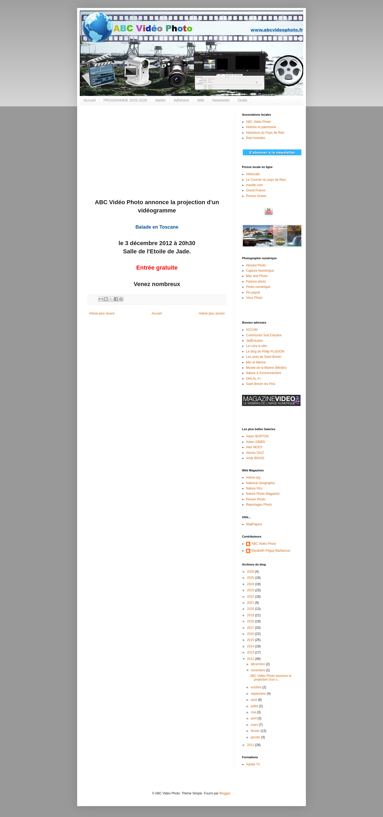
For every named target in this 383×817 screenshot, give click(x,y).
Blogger (224, 793)
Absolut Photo (256, 265)
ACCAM (251, 330)
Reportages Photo (259, 504)
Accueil (89, 100)
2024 (251, 584)
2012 (251, 659)
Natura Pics (254, 488)
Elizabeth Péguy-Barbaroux (270, 550)
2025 (251, 578)
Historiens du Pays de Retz (265, 133)
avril (254, 718)
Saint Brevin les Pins (260, 384)
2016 (251, 634)
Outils (242, 100)
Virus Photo (254, 298)
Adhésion (181, 100)
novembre (258, 670)
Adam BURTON (257, 436)
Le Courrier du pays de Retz (266, 180)
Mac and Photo (257, 276)
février (256, 731)
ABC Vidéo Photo (258, 122)
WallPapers (254, 524)
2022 (251, 596)
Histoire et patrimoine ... (263, 127)
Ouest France (255, 190)
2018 (251, 621)
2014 (251, 646)
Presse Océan (256, 196)
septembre (259, 694)
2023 (251, 590)
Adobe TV (253, 764)
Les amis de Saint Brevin (263, 357)
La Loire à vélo (256, 346)
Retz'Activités (255, 138)
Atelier (160, 100)
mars (255, 725)
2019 (251, 615)
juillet (255, 706)
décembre (258, 664)
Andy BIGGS (255, 458)
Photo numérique (258, 287)
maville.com (254, 185)
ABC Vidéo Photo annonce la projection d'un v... (270, 677)
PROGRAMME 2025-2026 (125, 100)
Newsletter (221, 100)
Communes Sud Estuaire (263, 335)
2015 (251, 640)
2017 (251, 628)
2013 (251, 652)
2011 (251, 745)
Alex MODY (254, 447)
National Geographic (260, 483)
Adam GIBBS (255, 442)
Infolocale (253, 174)
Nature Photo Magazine (263, 494)
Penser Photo (255, 499)
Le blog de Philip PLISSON (265, 351)
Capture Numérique (260, 271)
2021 (251, 603)
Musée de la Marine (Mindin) (266, 368)
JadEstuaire (254, 340)
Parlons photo (256, 281)
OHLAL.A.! (253, 378)
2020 (251, 609)
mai (254, 712)
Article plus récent (101, 313)
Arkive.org (253, 477)
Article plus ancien (212, 313)
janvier (256, 737)
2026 (251, 571)
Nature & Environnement (263, 373)
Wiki (200, 100)
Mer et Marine (256, 362)
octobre (256, 687)
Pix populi (253, 292)
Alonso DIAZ (255, 453)
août (254, 700)
